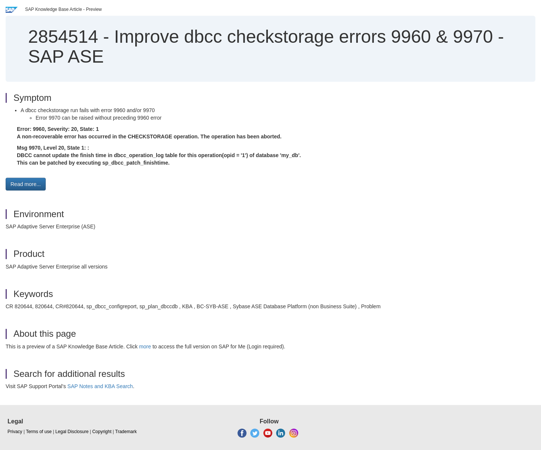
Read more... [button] (25, 184)
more (145, 347)
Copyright (101, 431)
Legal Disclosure (72, 431)
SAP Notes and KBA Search (100, 386)
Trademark (126, 431)
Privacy (14, 431)
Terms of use (39, 431)
